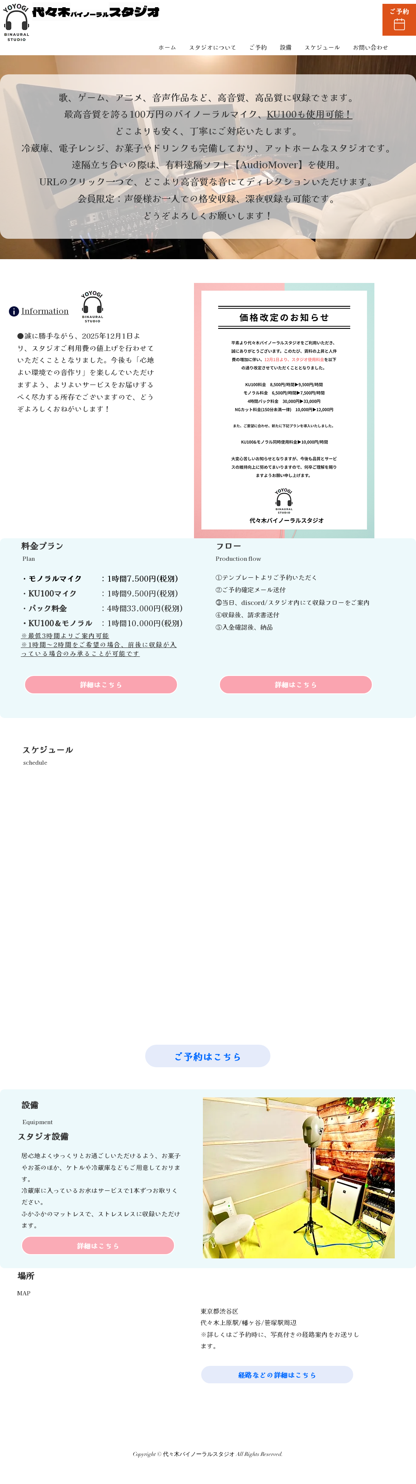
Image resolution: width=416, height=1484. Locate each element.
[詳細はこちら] (101, 684)
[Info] (14, 311)
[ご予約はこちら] (207, 1056)
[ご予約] (399, 20)
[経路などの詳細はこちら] (277, 1374)
